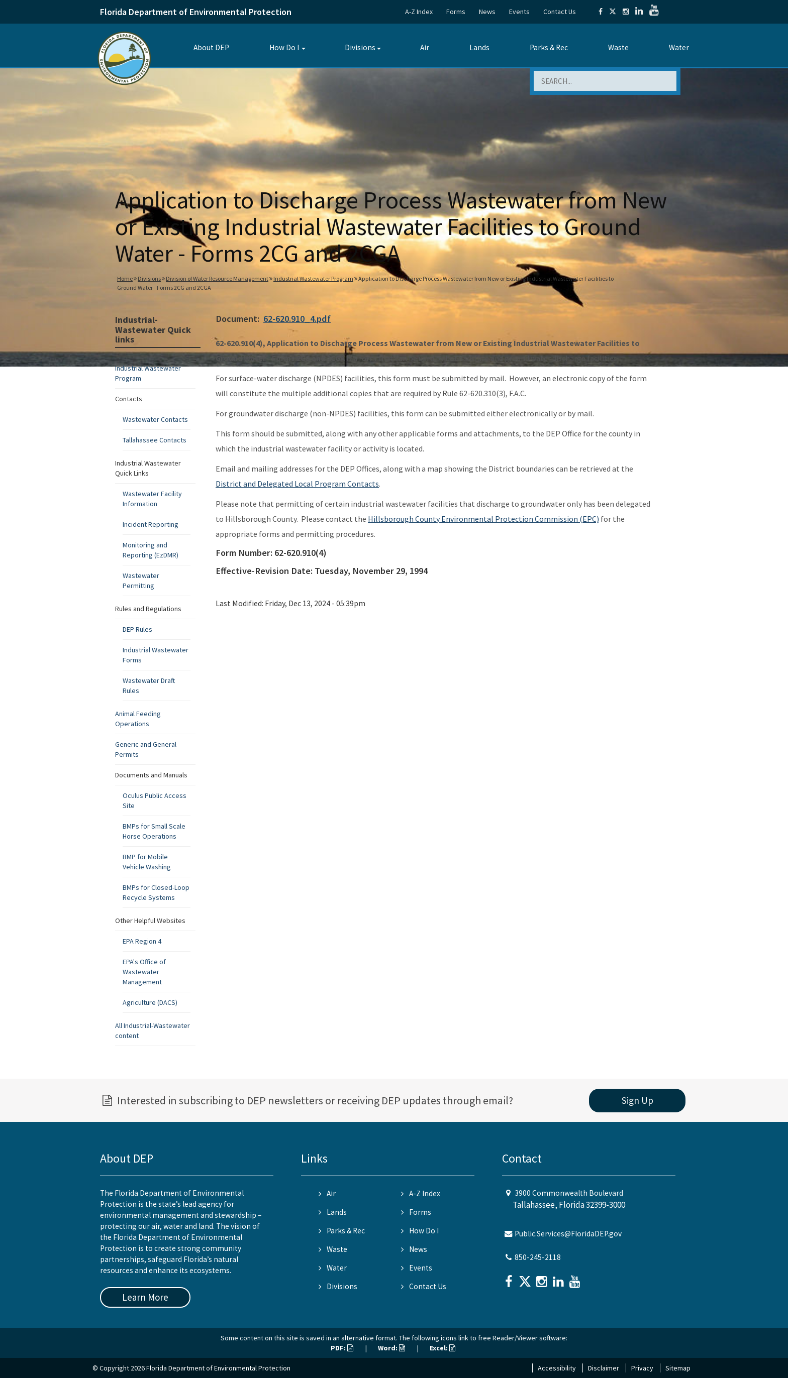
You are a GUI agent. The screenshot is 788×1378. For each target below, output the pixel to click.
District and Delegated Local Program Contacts (297, 484)
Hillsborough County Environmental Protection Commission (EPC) (483, 519)
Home (125, 278)
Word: (391, 1347)
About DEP (211, 47)
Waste (618, 47)
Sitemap (678, 1367)
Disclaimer (603, 1367)
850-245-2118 (538, 1257)
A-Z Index (419, 11)
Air (424, 47)
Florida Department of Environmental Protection (195, 12)
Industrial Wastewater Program (313, 278)
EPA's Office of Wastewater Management (144, 971)
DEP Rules (137, 629)
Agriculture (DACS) (150, 1002)
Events (519, 11)
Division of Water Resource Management (217, 278)
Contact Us (559, 11)
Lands (479, 47)
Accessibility (557, 1367)
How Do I (284, 47)
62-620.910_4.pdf (297, 318)
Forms (455, 11)
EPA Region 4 (142, 941)
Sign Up (637, 1100)
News (487, 11)
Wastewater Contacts (155, 419)
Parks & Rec (549, 47)
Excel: (442, 1347)
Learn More (145, 1297)
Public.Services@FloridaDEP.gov (568, 1233)
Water (679, 47)
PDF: (342, 1347)
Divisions (360, 47)
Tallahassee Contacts (154, 439)
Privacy (642, 1367)
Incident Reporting (150, 524)
